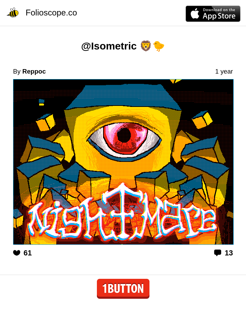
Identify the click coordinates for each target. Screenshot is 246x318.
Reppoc (34, 71)
